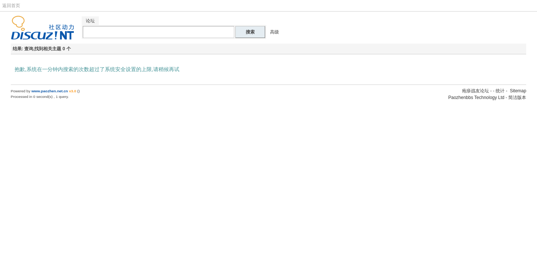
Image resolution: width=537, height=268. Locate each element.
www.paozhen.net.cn (49, 91)
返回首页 (11, 5)
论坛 (90, 20)
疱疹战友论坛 (475, 90)
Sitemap (518, 90)
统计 (500, 90)
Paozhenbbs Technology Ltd (476, 97)
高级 (274, 32)
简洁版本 (517, 97)
